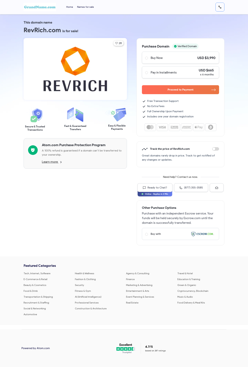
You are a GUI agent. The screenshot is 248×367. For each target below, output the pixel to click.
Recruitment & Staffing (36, 302)
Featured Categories (40, 266)
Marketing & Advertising (139, 285)
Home (69, 7)
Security (79, 285)
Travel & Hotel (185, 273)
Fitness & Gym (83, 291)
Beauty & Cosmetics (35, 285)
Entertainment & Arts (137, 291)
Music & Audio (185, 296)
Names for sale (85, 7)
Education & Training (188, 279)
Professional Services (87, 302)
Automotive (30, 314)
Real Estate (132, 302)
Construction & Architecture (91, 308)
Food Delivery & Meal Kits (191, 302)
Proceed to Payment (192, 89)
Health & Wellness (84, 273)
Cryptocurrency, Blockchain (192, 291)
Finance (130, 279)
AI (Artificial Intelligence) (88, 296)
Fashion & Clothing (85, 279)
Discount (215, 149)
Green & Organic (186, 285)
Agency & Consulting (137, 273)
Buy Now (180, 58)
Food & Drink (31, 291)
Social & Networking (35, 308)
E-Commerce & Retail (35, 279)
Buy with (180, 234)
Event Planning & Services (140, 296)
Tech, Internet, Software (37, 273)
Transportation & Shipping (38, 296)
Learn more (52, 162)
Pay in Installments (180, 72)
